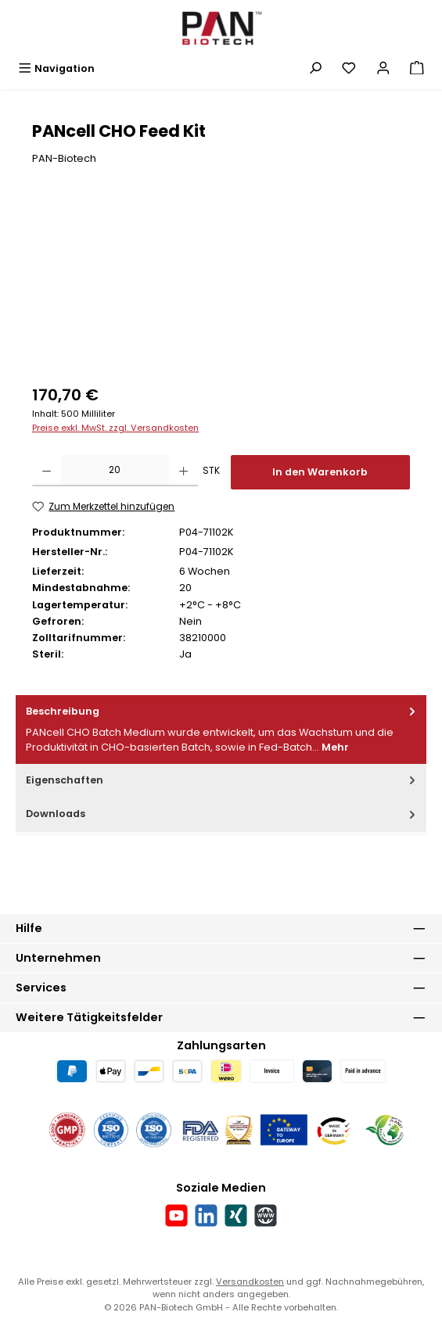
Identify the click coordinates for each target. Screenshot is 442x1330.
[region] (221, 286)
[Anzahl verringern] (46, 470)
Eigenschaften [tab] (222, 780)
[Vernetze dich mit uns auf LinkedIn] (206, 1215)
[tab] (221, 729)
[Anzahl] (114, 470)
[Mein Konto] (383, 68)
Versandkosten (250, 1281)
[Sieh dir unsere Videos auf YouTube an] (176, 1215)
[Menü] (56, 68)
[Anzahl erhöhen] (183, 470)
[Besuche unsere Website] (265, 1215)
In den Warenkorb (320, 472)
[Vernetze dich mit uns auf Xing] (236, 1215)
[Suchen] (315, 68)
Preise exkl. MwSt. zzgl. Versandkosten (115, 427)
